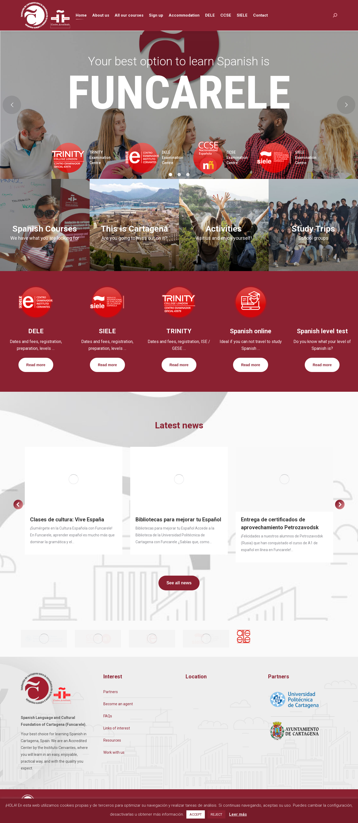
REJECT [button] (216, 814)
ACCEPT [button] (196, 814)
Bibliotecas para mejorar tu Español (178, 529)
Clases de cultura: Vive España (67, 529)
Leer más (238, 814)
